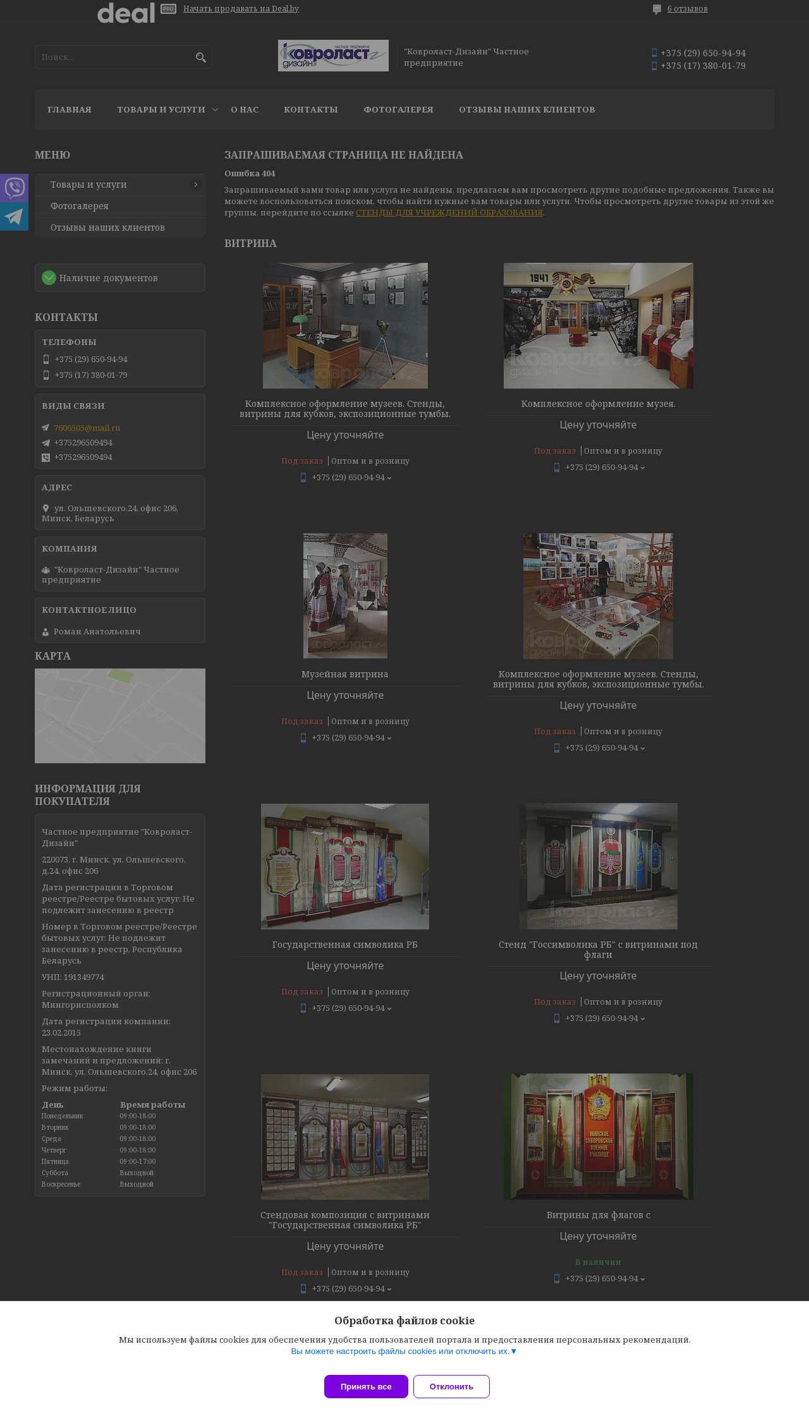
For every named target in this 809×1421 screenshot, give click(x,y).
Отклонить (459, 1386)
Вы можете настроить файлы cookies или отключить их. (400, 1359)
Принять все (366, 1386)
